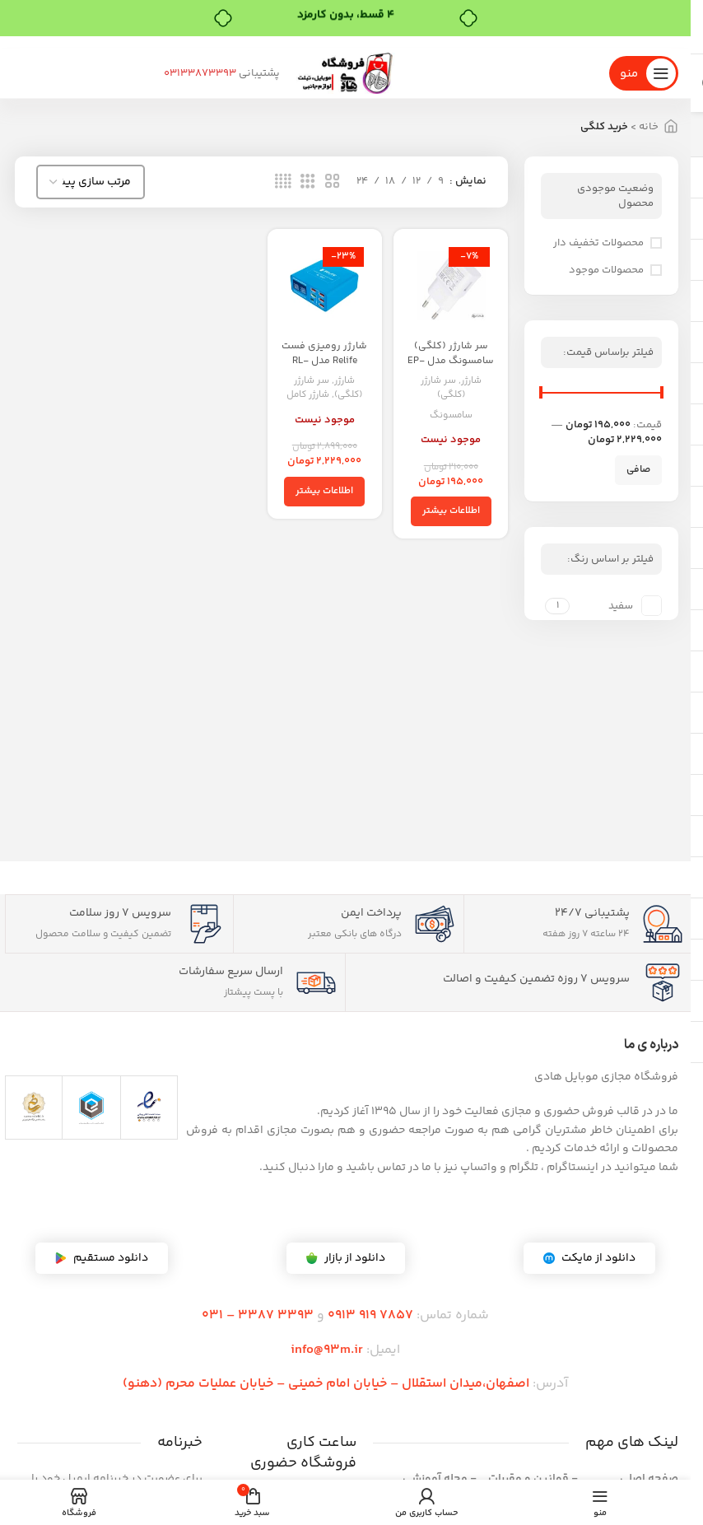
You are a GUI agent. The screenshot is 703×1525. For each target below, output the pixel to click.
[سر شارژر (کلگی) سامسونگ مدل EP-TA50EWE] (452, 284)
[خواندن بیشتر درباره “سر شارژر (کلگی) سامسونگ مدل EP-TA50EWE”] (452, 509)
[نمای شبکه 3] (307, 182)
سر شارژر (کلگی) (443, 384)
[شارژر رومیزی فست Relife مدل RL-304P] (325, 284)
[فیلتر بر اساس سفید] (618, 605)
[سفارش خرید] (90, 182)
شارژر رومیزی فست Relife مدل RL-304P (325, 357)
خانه (649, 127)
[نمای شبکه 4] (283, 182)
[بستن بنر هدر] (20, 42)
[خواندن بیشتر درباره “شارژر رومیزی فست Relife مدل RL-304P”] (325, 488)
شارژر (475, 377)
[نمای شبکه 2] (332, 182)
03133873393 (249, 73)
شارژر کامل (306, 392)
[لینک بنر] (345, 42)
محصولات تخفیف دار (598, 243)
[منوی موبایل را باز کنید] (644, 73)
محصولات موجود (606, 270)
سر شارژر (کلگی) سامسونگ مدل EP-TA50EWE (453, 357)
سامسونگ (452, 412)
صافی (638, 470)
